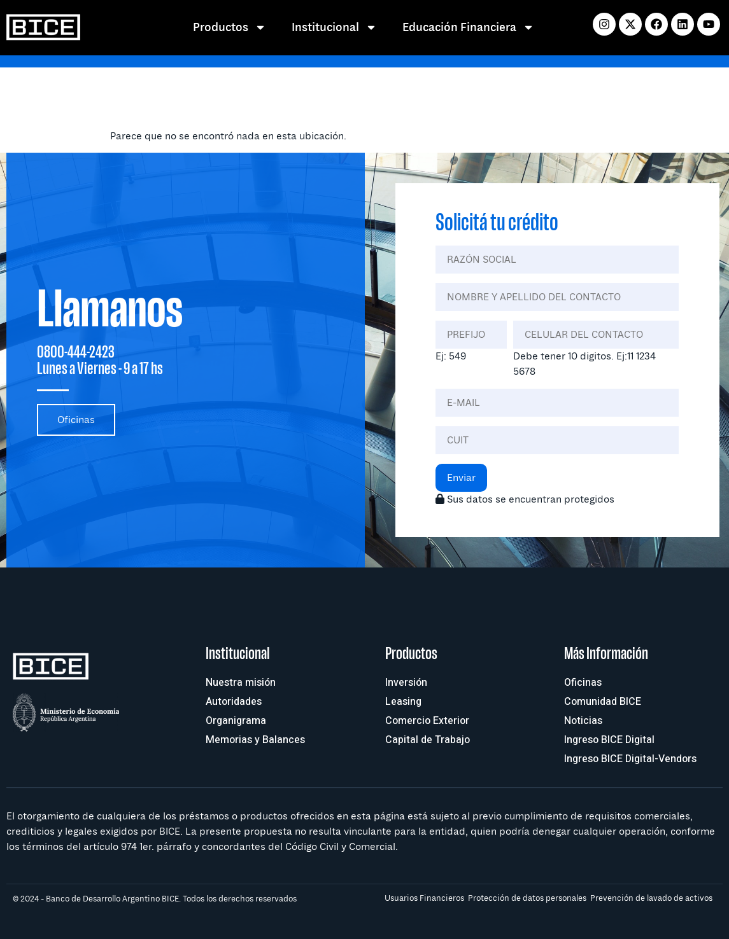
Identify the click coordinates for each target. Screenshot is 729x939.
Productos (229, 27)
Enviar (461, 477)
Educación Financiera (468, 27)
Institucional (334, 27)
